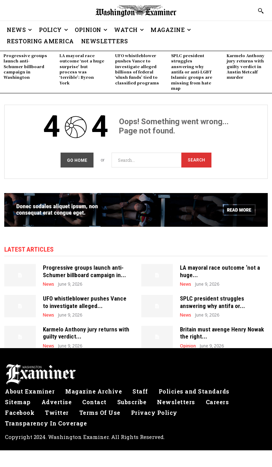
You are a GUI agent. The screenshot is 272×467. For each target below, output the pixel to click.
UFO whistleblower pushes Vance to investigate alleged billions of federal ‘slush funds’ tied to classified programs (137, 69)
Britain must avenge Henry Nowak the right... (222, 332)
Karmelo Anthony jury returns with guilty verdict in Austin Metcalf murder (246, 66)
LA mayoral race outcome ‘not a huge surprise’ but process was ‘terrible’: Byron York (82, 69)
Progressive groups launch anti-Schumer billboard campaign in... (84, 270)
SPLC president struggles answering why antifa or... (212, 301)
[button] (260, 10)
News (48, 283)
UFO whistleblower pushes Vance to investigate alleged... (84, 301)
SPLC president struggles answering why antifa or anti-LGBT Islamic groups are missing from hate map (191, 72)
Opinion (188, 344)
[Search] (196, 159)
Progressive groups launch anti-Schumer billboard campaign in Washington (25, 66)
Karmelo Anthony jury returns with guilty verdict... (86, 332)
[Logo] (136, 373)
